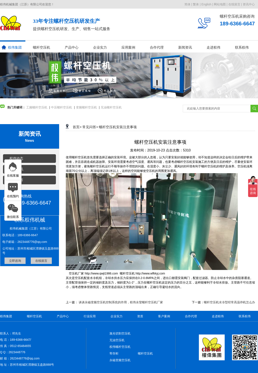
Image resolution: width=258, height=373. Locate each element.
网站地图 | (220, 4)
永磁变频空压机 (120, 360)
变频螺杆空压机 (86, 107)
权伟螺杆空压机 (120, 346)
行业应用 (90, 316)
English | (207, 4)
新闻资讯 (185, 47)
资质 (140, 316)
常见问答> (90, 127)
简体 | (188, 4)
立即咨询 (15, 260)
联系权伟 (242, 47)
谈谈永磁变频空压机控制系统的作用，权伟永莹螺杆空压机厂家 (121, 302)
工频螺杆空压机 (36, 107)
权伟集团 (12, 47)
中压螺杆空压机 (61, 107)
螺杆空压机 (41, 47)
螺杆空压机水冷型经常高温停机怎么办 (229, 302)
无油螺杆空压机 (111, 107)
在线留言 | (235, 4)
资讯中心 (249, 4)
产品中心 (71, 47)
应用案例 (128, 47)
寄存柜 (113, 353)
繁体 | (197, 4)
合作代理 (157, 47)
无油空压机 (116, 340)
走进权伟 (213, 47)
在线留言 (41, 260)
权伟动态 (16, 158)
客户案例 (164, 316)
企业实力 (100, 47)
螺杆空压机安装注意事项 (118, 127)
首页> (77, 127)
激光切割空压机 (120, 333)
